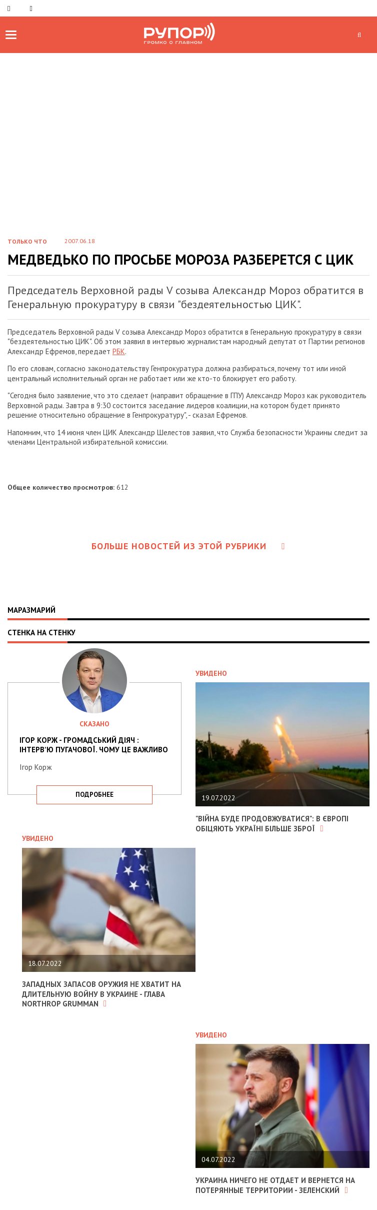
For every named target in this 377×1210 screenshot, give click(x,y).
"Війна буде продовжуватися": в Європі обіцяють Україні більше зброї (272, 823)
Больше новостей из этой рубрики (189, 546)
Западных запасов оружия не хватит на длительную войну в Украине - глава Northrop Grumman (101, 993)
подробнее (95, 794)
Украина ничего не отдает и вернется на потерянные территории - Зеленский (275, 1185)
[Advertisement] (188, 153)
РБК (118, 351)
